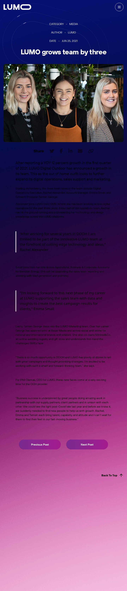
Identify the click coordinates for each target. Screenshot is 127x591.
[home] (17, 7)
